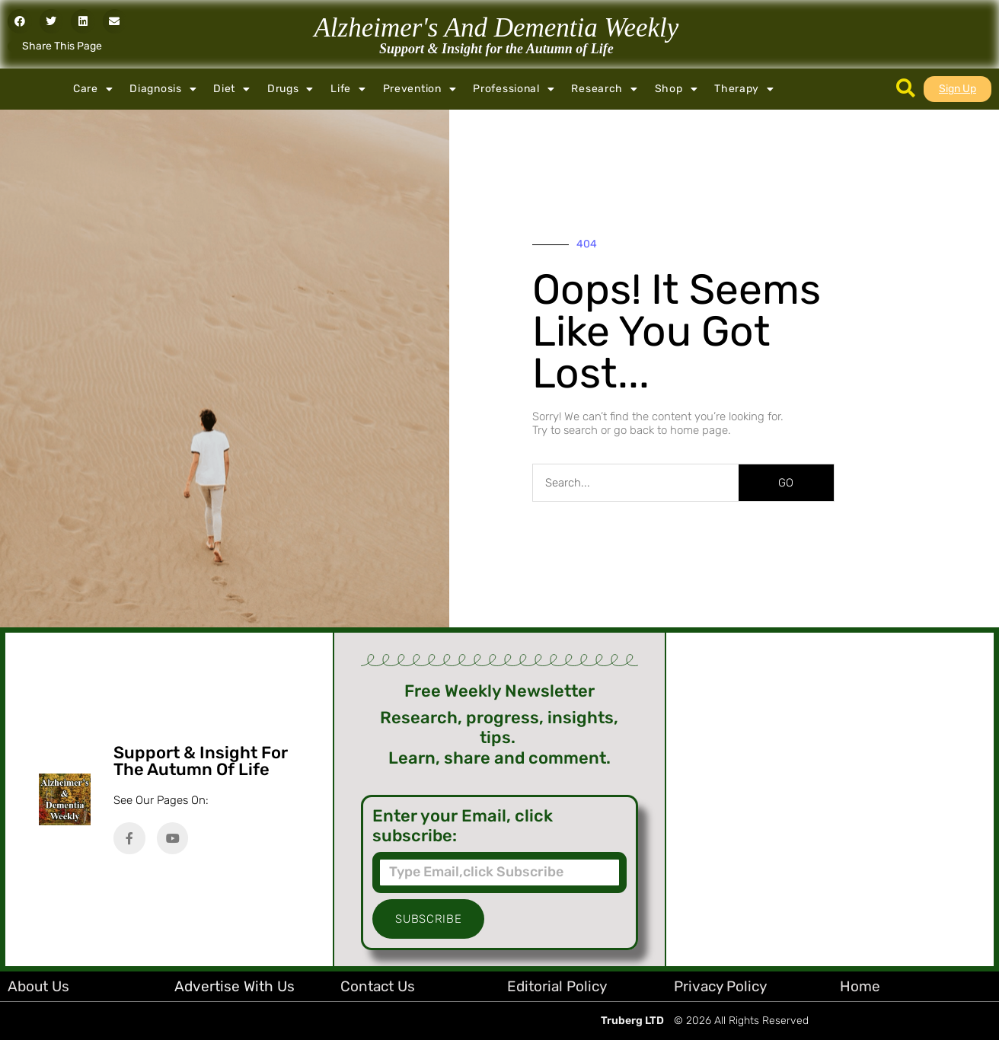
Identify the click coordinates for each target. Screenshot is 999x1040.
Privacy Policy (720, 986)
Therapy (744, 89)
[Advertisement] (830, 799)
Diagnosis (162, 89)
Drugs (290, 89)
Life (348, 89)
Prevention (420, 89)
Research (604, 89)
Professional (513, 89)
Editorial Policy (557, 986)
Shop (676, 89)
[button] (20, 21)
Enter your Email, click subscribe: (462, 826)
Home (860, 986)
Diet (232, 89)
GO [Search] (785, 483)
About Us (38, 986)
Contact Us (377, 986)
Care (93, 89)
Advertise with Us (234, 986)
